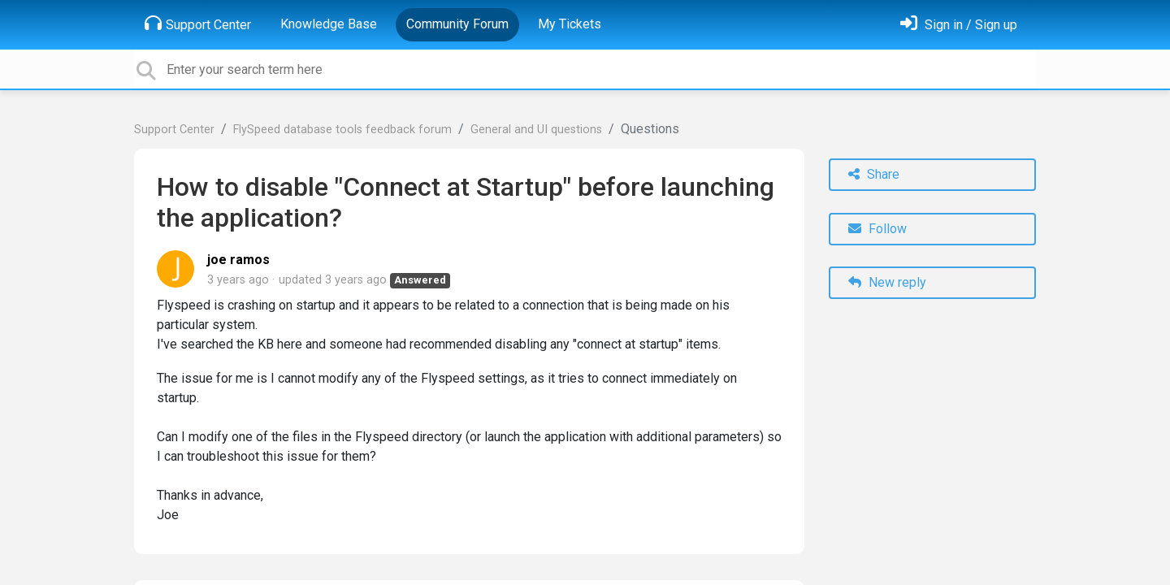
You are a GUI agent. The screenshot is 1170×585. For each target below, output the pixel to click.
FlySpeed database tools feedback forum (342, 129)
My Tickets (569, 24)
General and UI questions (536, 129)
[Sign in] (959, 24)
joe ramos (238, 259)
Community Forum (457, 24)
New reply (887, 282)
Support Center (198, 23)
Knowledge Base (328, 24)
